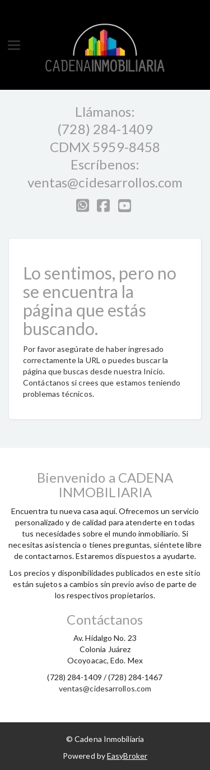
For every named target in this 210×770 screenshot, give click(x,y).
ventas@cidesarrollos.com (105, 182)
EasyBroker (127, 755)
